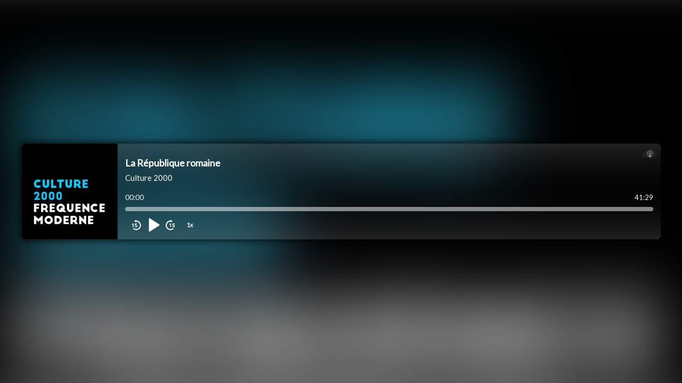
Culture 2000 (148, 177)
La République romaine (172, 163)
